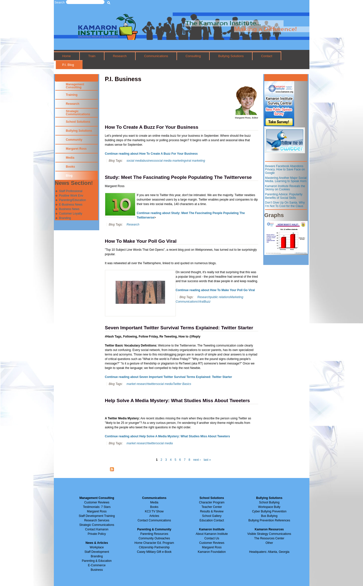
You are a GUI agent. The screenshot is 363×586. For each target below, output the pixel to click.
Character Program (211, 502)
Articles (154, 516)
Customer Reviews (211, 543)
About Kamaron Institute (212, 534)
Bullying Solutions (231, 56)
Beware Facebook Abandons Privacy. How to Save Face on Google (285, 169)
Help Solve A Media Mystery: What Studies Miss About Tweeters (177, 400)
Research (120, 56)
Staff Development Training (97, 516)
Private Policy (97, 534)
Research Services (96, 520)
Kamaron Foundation (212, 552)
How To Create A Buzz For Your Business (151, 127)
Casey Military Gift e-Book (154, 552)
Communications (156, 56)
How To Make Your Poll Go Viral (141, 241)
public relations (220, 297)
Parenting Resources (154, 534)
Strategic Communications (78, 113)
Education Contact (211, 520)
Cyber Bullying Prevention (269, 511)
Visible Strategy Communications (269, 534)
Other (269, 543)
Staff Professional (71, 191)
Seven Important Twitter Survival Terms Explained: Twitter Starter (179, 327)
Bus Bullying (269, 516)
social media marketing (170, 160)
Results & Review (211, 511)
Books (70, 166)
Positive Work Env (71, 195)
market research (137, 384)
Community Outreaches (154, 538)
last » (207, 460)
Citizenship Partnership (154, 547)
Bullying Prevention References (269, 520)
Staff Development (97, 552)
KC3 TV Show (154, 511)
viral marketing (195, 160)
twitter (152, 384)
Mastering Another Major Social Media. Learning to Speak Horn (286, 179)
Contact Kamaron (96, 529)
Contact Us (211, 538)
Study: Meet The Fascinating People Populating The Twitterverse (178, 177)
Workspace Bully (269, 507)
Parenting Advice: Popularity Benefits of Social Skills (283, 196)
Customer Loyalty (70, 213)
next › (197, 460)
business (149, 160)
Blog (69, 175)
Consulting (193, 56)
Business (97, 570)
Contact (266, 56)
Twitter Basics (182, 384)
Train (91, 56)
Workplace (97, 547)
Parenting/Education (72, 200)
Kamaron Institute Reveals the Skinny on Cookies (285, 187)
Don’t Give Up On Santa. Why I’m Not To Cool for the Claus (285, 204)
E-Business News (71, 204)
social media (134, 160)
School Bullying (269, 502)
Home (66, 56)
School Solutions (78, 121)
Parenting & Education (96, 561)
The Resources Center (269, 538)
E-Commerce (97, 565)
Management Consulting (75, 86)
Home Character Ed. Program (154, 543)
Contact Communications (154, 520)
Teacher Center (211, 507)
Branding (65, 218)
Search (60, 2)
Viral (201, 301)
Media (70, 157)
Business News (69, 209)
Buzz (207, 301)
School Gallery (211, 516)
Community (74, 139)
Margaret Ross (76, 148)
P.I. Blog (68, 65)
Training (72, 95)
